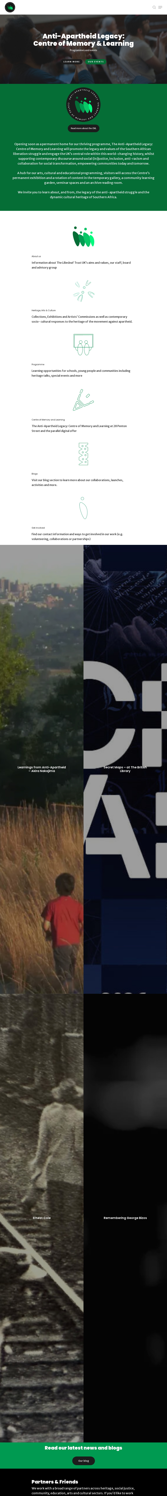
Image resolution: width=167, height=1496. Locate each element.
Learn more (71, 61)
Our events (96, 61)
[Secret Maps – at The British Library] (125, 769)
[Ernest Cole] (42, 1218)
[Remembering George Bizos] (125, 1218)
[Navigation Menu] (160, 7)
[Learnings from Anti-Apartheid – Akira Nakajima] (42, 769)
